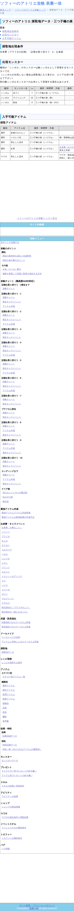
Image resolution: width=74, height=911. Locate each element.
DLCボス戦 (8, 497)
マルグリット (8, 598)
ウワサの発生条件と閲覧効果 (15, 817)
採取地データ (8, 652)
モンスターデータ (10, 760)
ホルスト (6, 572)
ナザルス (6, 603)
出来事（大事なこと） (12, 527)
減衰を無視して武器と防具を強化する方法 (22, 273)
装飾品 (6, 703)
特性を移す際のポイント (14, 260)
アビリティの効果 (10, 796)
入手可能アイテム (11, 38)
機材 (5, 716)
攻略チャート (9, 288)
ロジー (5, 594)
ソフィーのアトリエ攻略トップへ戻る (37, 218)
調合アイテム (9, 690)
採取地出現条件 (10, 31)
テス (4, 581)
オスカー (6, 545)
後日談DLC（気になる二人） (15, 612)
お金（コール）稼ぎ (12, 269)
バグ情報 (6, 848)
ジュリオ (6, 558)
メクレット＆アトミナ (12, 576)
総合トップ (5, 10)
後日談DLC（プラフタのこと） (16, 607)
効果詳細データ (10, 736)
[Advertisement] (37, 188)
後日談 (6, 501)
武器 (5, 708)
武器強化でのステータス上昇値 (16, 622)
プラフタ (6, 536)
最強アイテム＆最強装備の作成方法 (18, 517)
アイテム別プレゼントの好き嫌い (17, 775)
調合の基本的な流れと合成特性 (17, 256)
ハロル (5, 554)
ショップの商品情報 (11, 807)
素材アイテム (9, 685)
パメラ (5, 585)
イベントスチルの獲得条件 (14, 828)
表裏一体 (33, 908)
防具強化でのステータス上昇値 (16, 627)
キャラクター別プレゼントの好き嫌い (19, 771)
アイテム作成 (9, 306)
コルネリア (7, 550)
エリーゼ (6, 590)
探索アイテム (9, 699)
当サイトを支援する (10, 242)
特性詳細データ (10, 745)
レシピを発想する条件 (12, 662)
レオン (5, 563)
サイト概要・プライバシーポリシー (37, 905)
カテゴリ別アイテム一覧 (14, 677)
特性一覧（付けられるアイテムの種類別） (22, 749)
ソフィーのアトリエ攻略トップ (30, 10)
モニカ (5, 541)
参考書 (6, 721)
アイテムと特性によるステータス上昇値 (20, 642)
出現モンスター (10, 34)
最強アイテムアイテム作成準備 (16, 513)
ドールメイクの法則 (11, 637)
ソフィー (6, 532)
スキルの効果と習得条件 (13, 786)
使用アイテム (9, 694)
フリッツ (6, 567)
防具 (5, 712)
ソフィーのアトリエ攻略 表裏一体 (31, 3)
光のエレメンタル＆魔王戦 (15, 492)
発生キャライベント (12, 302)
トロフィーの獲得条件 (12, 838)
